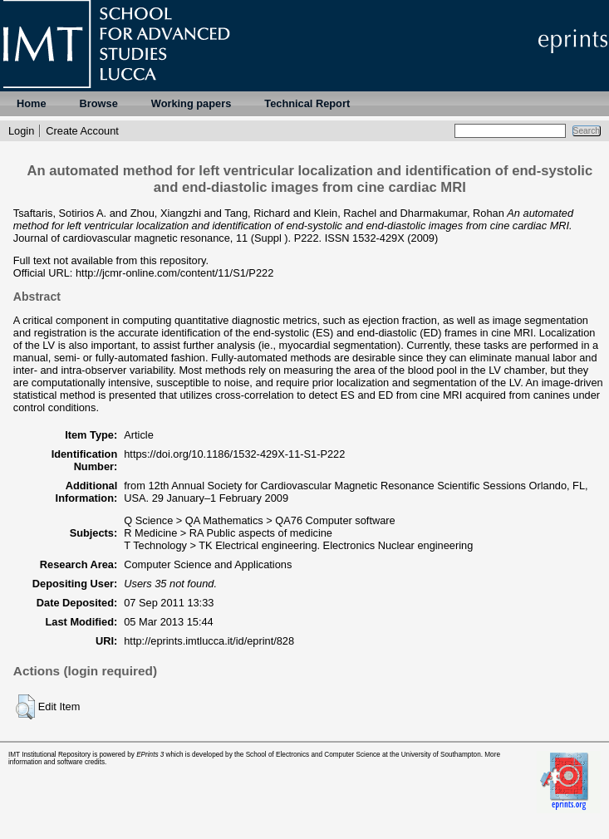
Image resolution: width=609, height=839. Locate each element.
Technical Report (307, 103)
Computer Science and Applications (208, 564)
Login (21, 131)
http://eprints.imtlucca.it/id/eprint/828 (209, 641)
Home (32, 103)
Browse (99, 103)
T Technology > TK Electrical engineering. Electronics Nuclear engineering (298, 545)
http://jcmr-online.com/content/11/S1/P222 (174, 273)
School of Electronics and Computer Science (313, 754)
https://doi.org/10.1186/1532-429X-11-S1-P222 (234, 454)
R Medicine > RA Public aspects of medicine (228, 533)
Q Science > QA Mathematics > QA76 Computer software (259, 520)
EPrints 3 (150, 754)
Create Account (82, 131)
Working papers (191, 103)
